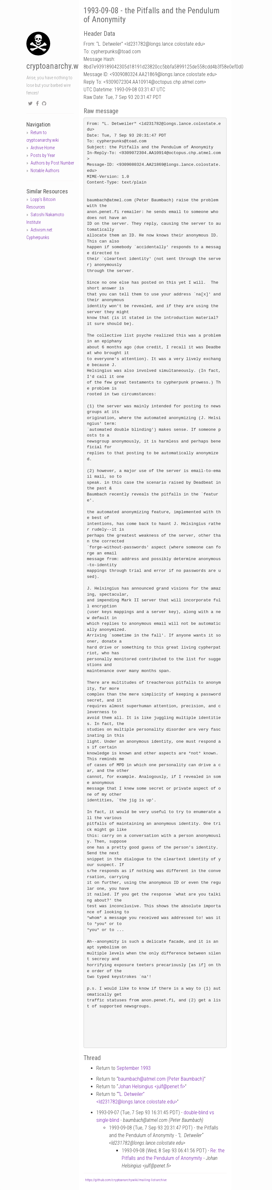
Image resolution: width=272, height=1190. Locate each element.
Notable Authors (45, 170)
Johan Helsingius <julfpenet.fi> (151, 1086)
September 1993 (134, 1068)
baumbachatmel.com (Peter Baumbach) (161, 1079)
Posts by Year (43, 155)
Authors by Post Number (52, 162)
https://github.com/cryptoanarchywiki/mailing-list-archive (126, 1180)
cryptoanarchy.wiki (56, 66)
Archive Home (43, 147)
